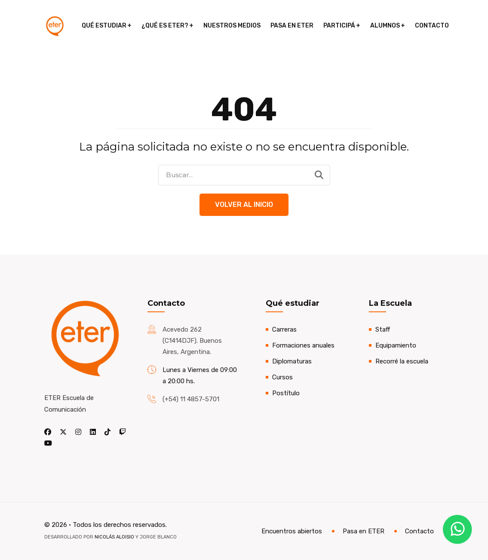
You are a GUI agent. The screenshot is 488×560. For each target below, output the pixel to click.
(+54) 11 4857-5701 (191, 399)
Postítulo (286, 393)
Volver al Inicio (244, 204)
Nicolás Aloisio (114, 537)
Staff (382, 329)
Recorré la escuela (401, 361)
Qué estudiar (104, 25)
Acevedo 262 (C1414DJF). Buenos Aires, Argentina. (192, 341)
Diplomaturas (292, 361)
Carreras (284, 329)
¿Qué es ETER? (164, 25)
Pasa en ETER (291, 25)
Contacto (432, 25)
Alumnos (385, 25)
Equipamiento (395, 345)
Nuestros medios (232, 25)
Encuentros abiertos (291, 531)
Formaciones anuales (303, 345)
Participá (339, 25)
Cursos (282, 377)
